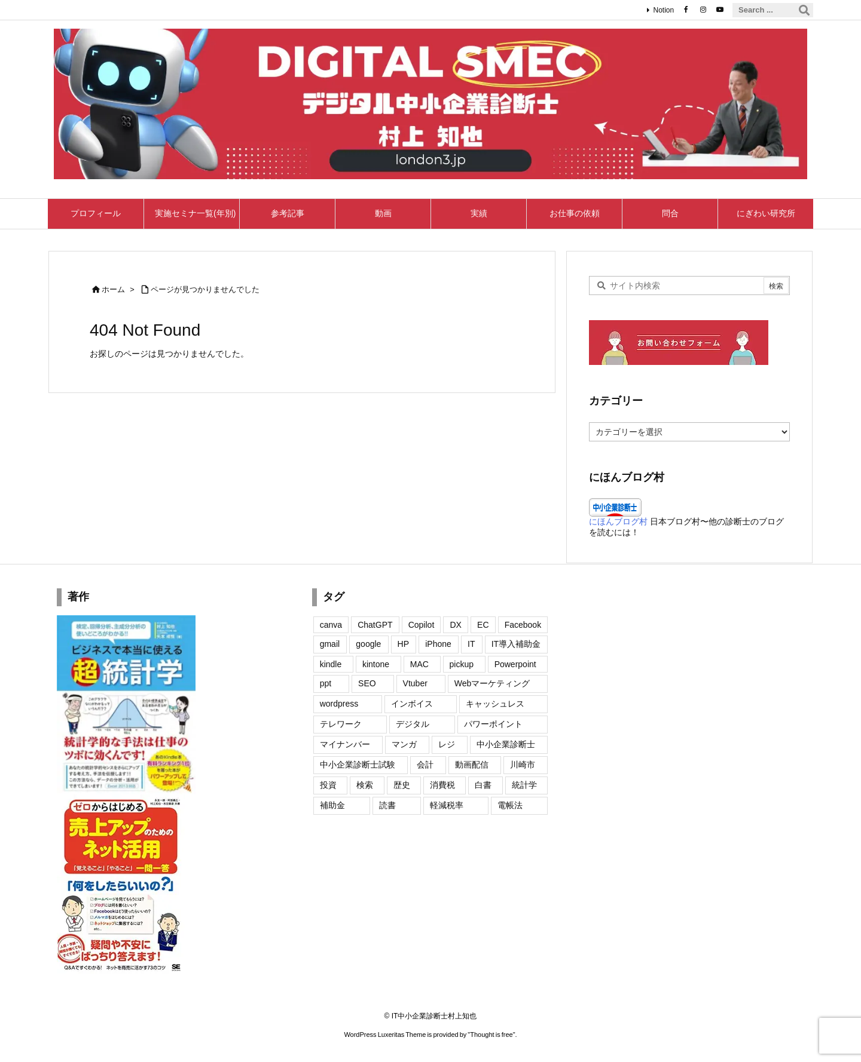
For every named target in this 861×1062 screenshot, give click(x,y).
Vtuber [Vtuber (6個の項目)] (415, 683)
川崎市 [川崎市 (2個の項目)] (522, 764)
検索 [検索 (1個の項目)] (364, 785)
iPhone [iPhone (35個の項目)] (438, 644)
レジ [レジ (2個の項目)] (446, 744)
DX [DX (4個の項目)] (455, 625)
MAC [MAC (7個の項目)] (419, 664)
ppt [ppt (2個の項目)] (325, 683)
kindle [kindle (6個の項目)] (331, 664)
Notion (663, 10)
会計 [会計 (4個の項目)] (425, 764)
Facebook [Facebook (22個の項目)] (523, 625)
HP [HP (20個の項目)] (403, 644)
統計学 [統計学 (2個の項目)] (524, 785)
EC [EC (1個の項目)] (482, 625)
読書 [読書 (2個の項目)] (387, 805)
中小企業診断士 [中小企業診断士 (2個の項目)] (506, 744)
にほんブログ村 (618, 521)
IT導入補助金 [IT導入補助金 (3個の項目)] (516, 644)
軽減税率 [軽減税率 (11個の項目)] (446, 805)
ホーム (113, 289)
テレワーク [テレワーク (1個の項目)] (341, 724)
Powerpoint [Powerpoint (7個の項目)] (515, 664)
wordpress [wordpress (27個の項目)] (339, 703)
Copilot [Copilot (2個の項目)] (421, 625)
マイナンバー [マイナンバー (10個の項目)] (345, 744)
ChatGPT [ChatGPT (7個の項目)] (375, 625)
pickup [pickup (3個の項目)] (462, 664)
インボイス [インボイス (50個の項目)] (412, 703)
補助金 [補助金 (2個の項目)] (332, 805)
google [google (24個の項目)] (368, 644)
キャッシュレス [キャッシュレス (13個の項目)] (495, 703)
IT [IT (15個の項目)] (471, 644)
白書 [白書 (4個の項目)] (483, 785)
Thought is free (491, 1034)
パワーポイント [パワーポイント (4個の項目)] (493, 724)
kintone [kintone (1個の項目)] (375, 664)
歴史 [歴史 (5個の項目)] (401, 785)
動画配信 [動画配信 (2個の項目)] (471, 764)
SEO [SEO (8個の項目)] (367, 683)
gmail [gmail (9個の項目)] (330, 644)
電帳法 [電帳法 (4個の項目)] (510, 805)
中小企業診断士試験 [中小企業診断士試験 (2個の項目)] (357, 764)
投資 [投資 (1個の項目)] (328, 785)
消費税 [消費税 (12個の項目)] (442, 785)
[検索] (804, 10)
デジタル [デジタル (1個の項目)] (412, 724)
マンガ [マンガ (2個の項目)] (404, 744)
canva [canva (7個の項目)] (331, 625)
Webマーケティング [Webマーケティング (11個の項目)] (492, 683)
